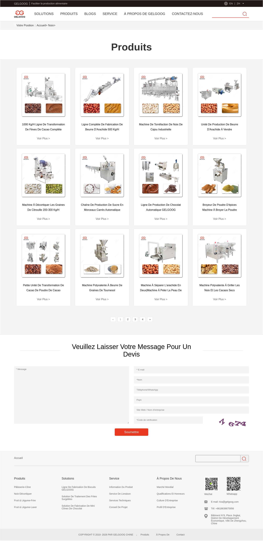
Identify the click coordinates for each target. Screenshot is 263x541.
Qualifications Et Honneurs (171, 493)
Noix (51, 25)
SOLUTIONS (44, 14)
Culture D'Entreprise (167, 500)
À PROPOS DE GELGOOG (144, 14)
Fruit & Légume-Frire (25, 500)
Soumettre (131, 432)
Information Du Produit (121, 487)
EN (231, 3)
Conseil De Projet (118, 507)
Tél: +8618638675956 (222, 508)
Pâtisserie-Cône (22, 487)
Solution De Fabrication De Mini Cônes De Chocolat (78, 507)
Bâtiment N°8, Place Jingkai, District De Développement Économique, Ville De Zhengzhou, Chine (228, 519)
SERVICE (110, 14)
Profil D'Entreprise (166, 507)
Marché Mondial (165, 487)
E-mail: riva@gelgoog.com (225, 501)
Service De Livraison (120, 493)
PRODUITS (69, 14)
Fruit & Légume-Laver (25, 507)
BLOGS (90, 14)
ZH (238, 3)
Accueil (41, 25)
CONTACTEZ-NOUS (187, 14)
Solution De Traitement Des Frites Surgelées (79, 497)
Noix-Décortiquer (23, 493)
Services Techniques (120, 500)
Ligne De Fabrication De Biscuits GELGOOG (79, 488)
